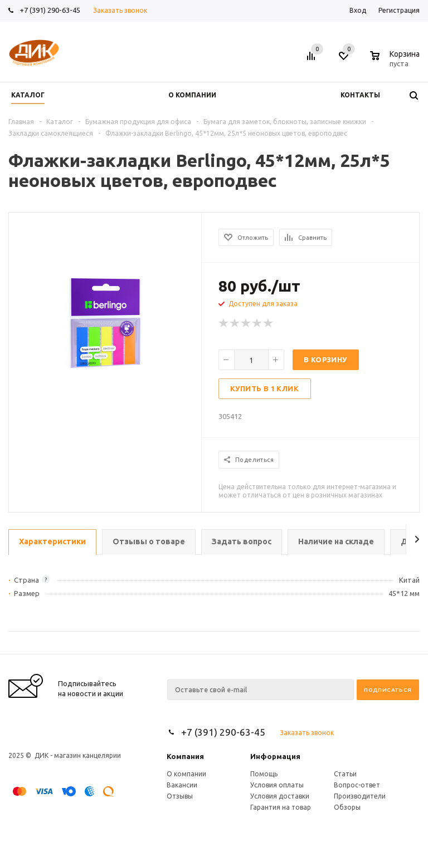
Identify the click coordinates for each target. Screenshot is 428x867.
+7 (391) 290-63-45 (50, 10)
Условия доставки (279, 796)
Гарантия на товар (280, 807)
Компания (185, 756)
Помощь (264, 773)
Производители (360, 796)
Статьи (345, 773)
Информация (275, 756)
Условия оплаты (277, 785)
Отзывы (180, 796)
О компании (186, 773)
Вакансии (182, 785)
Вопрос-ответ (357, 785)
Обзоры (347, 807)
